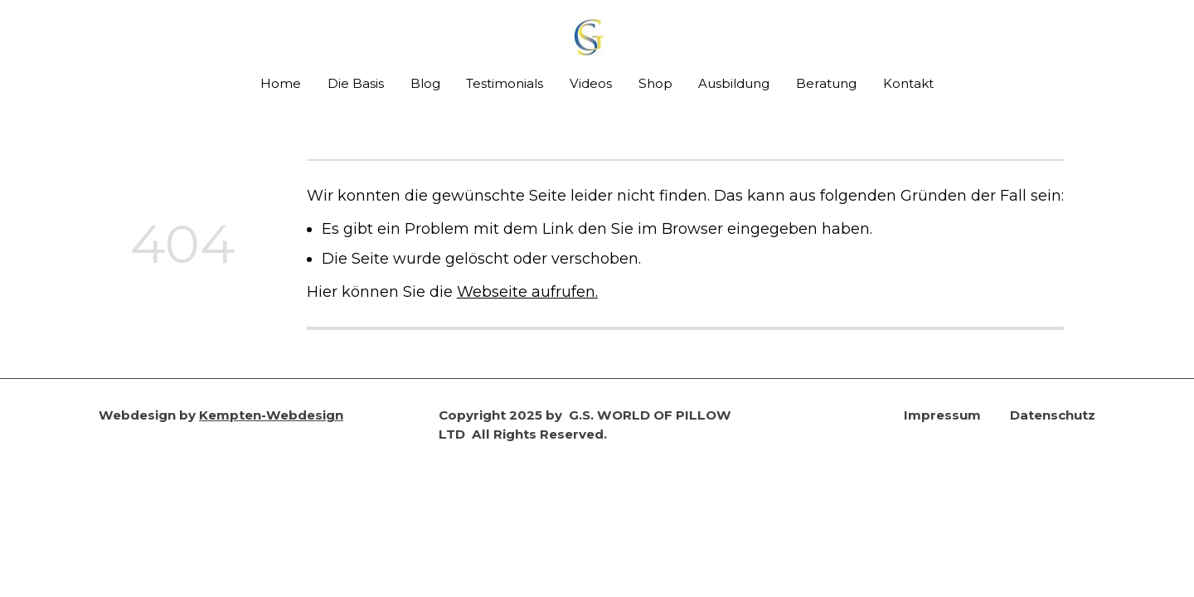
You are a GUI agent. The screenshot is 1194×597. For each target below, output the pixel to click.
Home (280, 83)
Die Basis (356, 83)
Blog (425, 83)
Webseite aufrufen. (527, 291)
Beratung (826, 83)
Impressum (942, 415)
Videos (591, 83)
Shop (655, 83)
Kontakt (908, 83)
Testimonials (504, 83)
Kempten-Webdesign (271, 415)
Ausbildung (733, 83)
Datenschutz (1052, 415)
